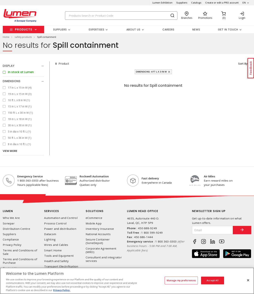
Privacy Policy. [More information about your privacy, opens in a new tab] (61, 290)
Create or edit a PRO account (222, 2)
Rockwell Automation (94, 176)
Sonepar (9, 223)
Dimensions (11, 81)
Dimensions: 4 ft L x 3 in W (151, 71)
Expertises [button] (96, 29)
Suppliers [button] (60, 29)
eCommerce (94, 218)
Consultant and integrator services (104, 259)
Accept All (213, 280)
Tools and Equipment (59, 255)
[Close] (248, 280)
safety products (23, 37)
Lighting (50, 239)
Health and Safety (56, 261)
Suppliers (181, 2)
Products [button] (23, 29)
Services (51, 211)
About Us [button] (133, 29)
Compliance (11, 239)
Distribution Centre (16, 229)
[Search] (121, 15)
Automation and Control (61, 218)
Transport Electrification (61, 266)
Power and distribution (60, 229)
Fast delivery (150, 178)
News (196, 29)
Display (9, 66)
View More (10, 151)
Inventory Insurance (100, 229)
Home (6, 37)
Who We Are (11, 218)
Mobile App (94, 223)
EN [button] (244, 2)
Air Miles (209, 176)
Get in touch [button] (228, 29)
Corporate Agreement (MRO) (101, 250)
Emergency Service (30, 176)
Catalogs (196, 2)
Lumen (8, 211)
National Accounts (98, 234)
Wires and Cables (56, 245)
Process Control (55, 223)
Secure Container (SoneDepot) (98, 241)
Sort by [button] (243, 63)
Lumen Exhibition (162, 2)
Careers (168, 29)
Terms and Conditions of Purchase (20, 260)
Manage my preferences (181, 280)
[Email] (212, 230)
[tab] (23, 66)
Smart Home (53, 250)
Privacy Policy (12, 245)
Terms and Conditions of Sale (20, 252)
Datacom (50, 234)
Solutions (95, 211)
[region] (127, 281)
